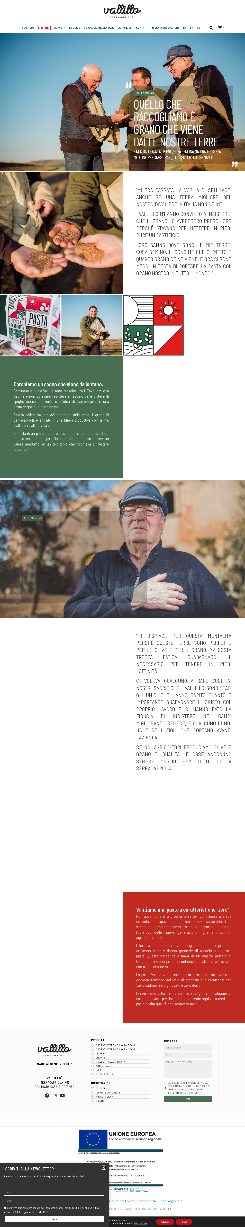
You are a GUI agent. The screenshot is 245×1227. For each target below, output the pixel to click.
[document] (122, 613)
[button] (103, 1167)
